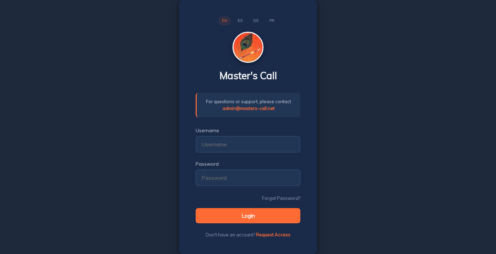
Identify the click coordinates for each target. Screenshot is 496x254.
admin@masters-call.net (249, 108)
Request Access (273, 234)
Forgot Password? (281, 198)
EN (224, 20)
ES (240, 20)
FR (272, 20)
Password (207, 164)
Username (207, 130)
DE (256, 20)
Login (248, 215)
